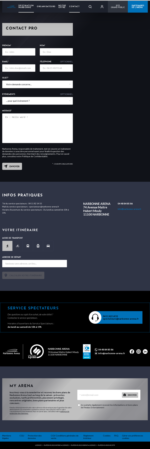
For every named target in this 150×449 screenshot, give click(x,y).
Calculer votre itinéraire (25, 276)
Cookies (107, 435)
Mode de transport (12, 238)
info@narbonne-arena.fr (129, 209)
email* (5, 62)
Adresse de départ (11, 257)
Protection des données (35, 436)
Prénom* (6, 46)
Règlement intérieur (88, 436)
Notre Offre (62, 6)
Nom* (42, 46)
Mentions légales (6, 436)
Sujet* (5, 78)
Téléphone (56, 61)
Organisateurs (46, 7)
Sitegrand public (118, 6)
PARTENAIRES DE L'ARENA (138, 6)
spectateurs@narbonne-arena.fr (121, 318)
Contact (74, 7)
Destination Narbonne (26, 6)
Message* (7, 111)
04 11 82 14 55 (110, 316)
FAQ (116, 435)
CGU (22, 435)
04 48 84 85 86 (125, 203)
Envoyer (14, 167)
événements (37, 94)
